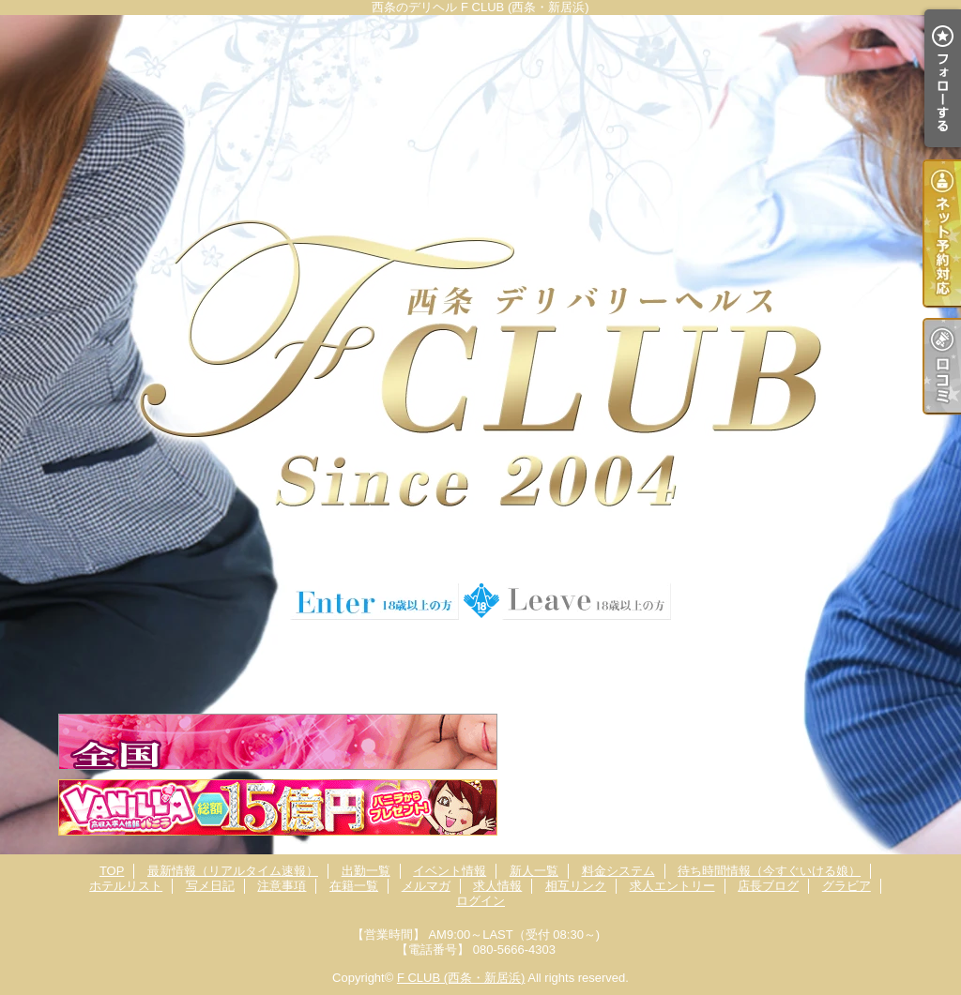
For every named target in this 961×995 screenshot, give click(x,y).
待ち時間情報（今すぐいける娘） (769, 871)
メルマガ (426, 886)
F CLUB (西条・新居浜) (461, 978)
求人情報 (497, 886)
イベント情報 (449, 871)
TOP (112, 871)
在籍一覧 (353, 886)
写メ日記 (210, 886)
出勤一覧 (366, 871)
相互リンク (575, 886)
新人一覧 (534, 871)
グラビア (846, 886)
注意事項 (281, 886)
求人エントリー (672, 886)
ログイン (480, 901)
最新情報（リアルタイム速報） (232, 871)
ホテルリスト (125, 886)
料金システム (618, 871)
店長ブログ (768, 886)
